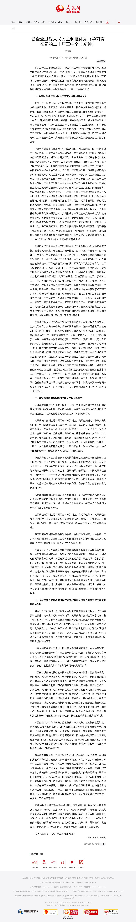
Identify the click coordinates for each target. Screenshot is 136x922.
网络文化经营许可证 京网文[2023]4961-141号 (57, 896)
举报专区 (99, 22)
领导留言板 (63, 863)
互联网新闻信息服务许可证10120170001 (27, 891)
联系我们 (111, 878)
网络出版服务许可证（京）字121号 (86, 896)
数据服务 (82, 878)
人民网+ (44, 863)
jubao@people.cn (90, 882)
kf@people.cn (47, 887)
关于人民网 (38, 878)
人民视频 (72, 863)
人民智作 (81, 863)
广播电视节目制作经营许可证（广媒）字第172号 (88, 891)
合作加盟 (67, 878)
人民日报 (35, 863)
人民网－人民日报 (80, 58)
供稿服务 (75, 878)
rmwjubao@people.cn (98, 887)
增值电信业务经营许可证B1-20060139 (56, 891)
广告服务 (60, 878)
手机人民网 (53, 863)
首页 (13, 22)
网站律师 (97, 878)
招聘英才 (53, 878)
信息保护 (104, 878)
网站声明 (89, 878)
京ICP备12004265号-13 (115, 891)
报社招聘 (45, 878)
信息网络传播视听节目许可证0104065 (28, 896)
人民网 (14, 28)
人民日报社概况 (27, 878)
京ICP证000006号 (106, 896)
